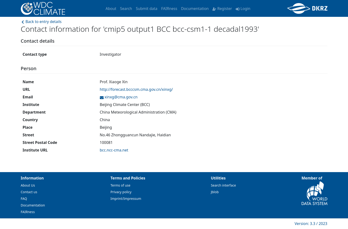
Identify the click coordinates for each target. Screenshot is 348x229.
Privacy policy (121, 192)
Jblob (215, 192)
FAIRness (169, 8)
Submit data (146, 8)
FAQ (24, 198)
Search (126, 8)
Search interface (223, 185)
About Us (28, 185)
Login (243, 8)
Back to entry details (41, 21)
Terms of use (120, 185)
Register (222, 8)
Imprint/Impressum (125, 198)
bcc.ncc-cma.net (114, 150)
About (111, 8)
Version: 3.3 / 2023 (311, 223)
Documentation (195, 8)
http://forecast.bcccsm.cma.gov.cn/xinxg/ (136, 89)
